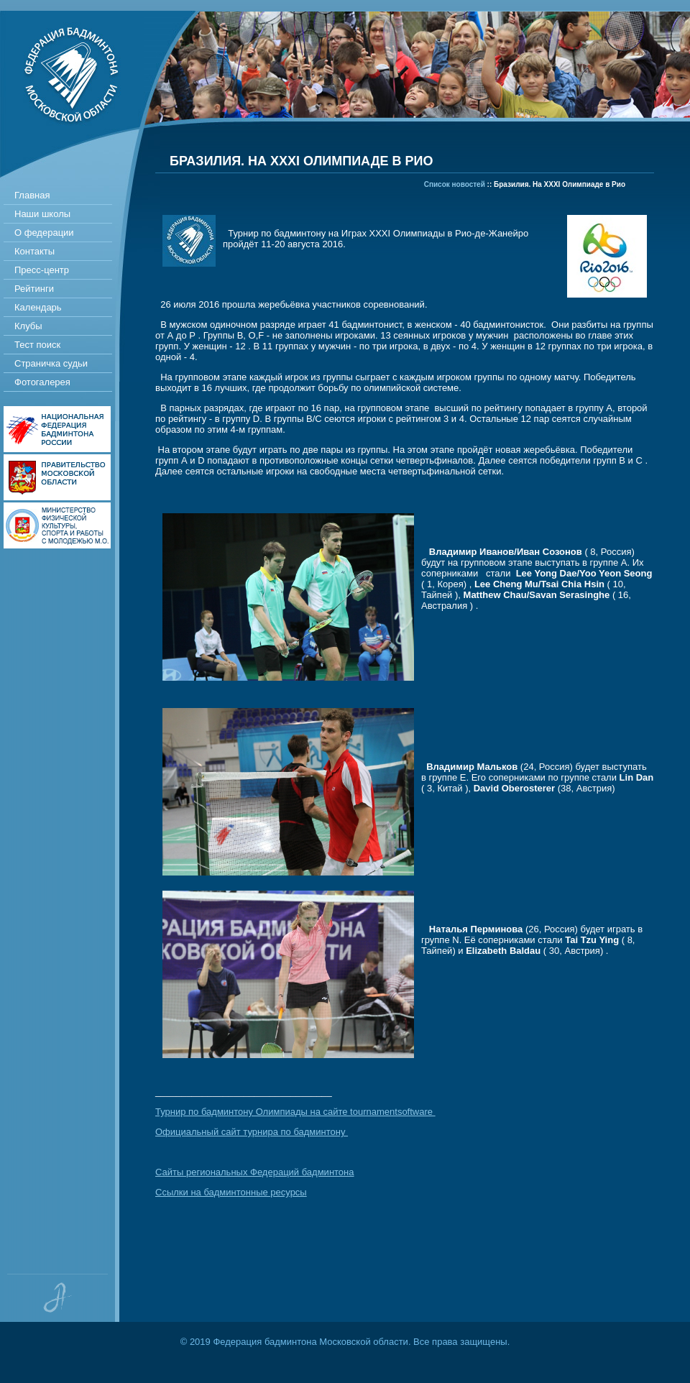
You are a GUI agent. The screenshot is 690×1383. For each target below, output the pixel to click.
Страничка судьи (51, 363)
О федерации (44, 232)
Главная (32, 195)
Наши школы (42, 213)
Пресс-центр (41, 270)
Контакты (34, 251)
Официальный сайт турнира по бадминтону (251, 1131)
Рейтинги (34, 288)
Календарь (38, 307)
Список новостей (454, 184)
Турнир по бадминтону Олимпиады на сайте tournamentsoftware (295, 1111)
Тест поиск (37, 344)
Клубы (28, 326)
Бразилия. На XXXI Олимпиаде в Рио (559, 184)
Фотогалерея (42, 382)
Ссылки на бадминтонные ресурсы (231, 1192)
